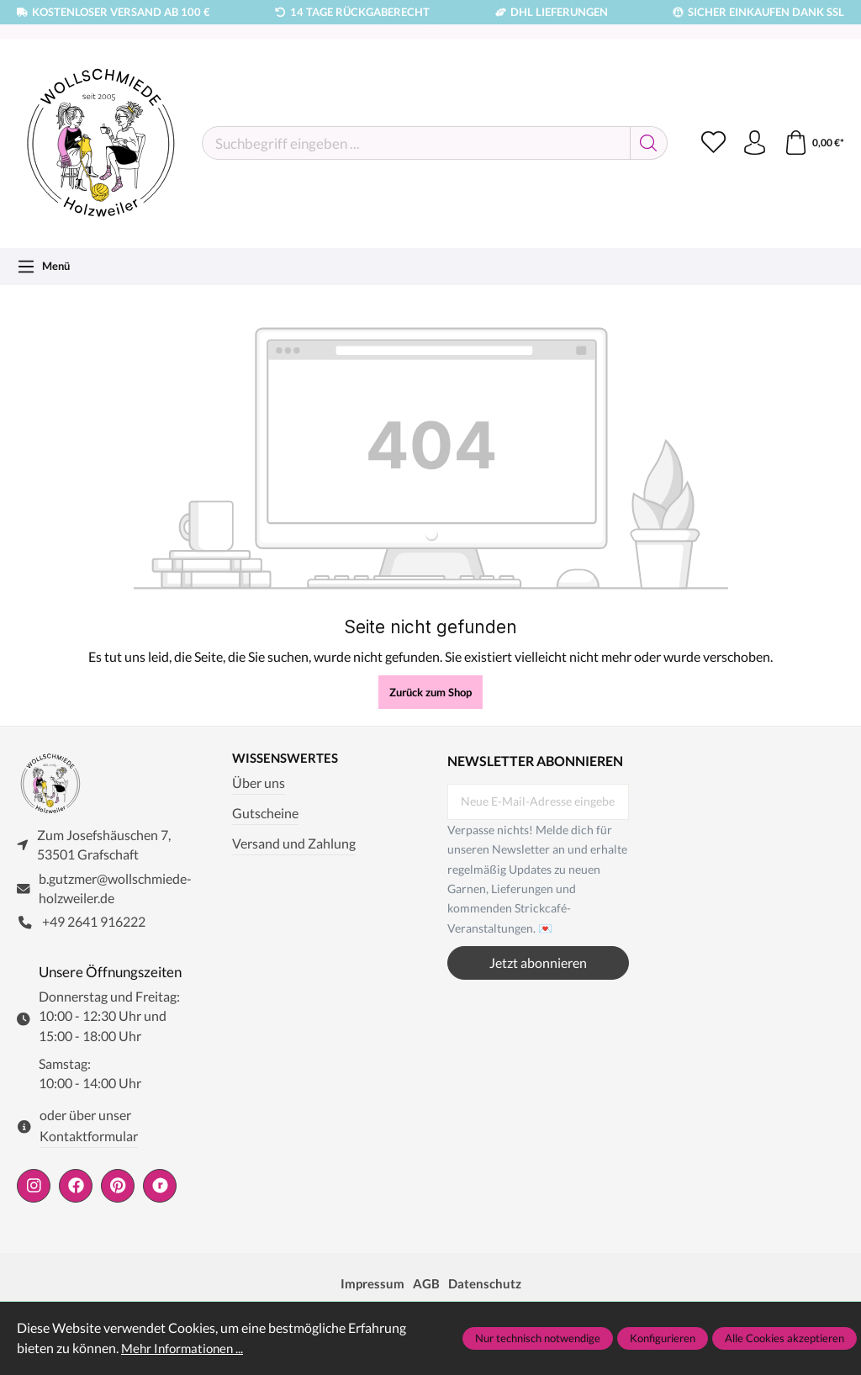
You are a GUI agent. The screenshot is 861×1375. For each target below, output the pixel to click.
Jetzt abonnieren (538, 962)
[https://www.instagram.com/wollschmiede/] (33, 1187)
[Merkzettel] (711, 143)
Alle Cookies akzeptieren (784, 1338)
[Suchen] (646, 143)
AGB (426, 1285)
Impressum (370, 1285)
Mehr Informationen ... (185, 1348)
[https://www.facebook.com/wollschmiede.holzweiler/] (75, 1187)
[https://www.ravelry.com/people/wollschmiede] (160, 1187)
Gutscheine (265, 814)
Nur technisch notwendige (537, 1338)
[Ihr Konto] (753, 143)
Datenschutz (486, 1285)
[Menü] (43, 266)
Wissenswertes (288, 758)
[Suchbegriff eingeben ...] (415, 143)
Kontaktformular (89, 1137)
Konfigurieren (662, 1338)
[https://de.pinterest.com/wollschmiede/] (118, 1187)
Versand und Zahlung (294, 843)
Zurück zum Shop (430, 692)
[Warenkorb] (813, 143)
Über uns (258, 783)
